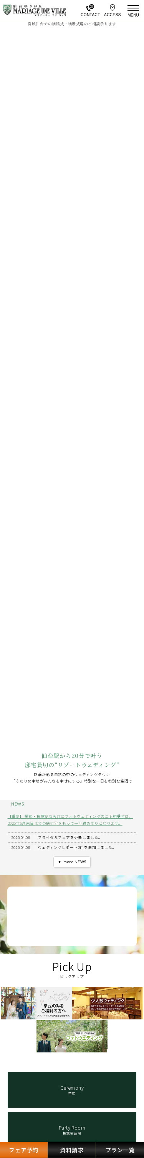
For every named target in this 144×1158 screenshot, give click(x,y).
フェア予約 (23, 1150)
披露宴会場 (72, 1130)
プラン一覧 (120, 1150)
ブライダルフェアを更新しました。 (70, 837)
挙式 (72, 1090)
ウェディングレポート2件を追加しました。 (77, 847)
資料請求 (72, 1150)
